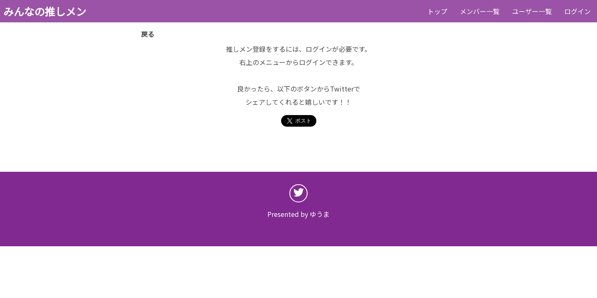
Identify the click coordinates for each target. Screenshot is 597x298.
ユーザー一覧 (532, 11)
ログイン (577, 11)
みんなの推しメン (44, 11)
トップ (437, 11)
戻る (147, 34)
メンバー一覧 (480, 11)
